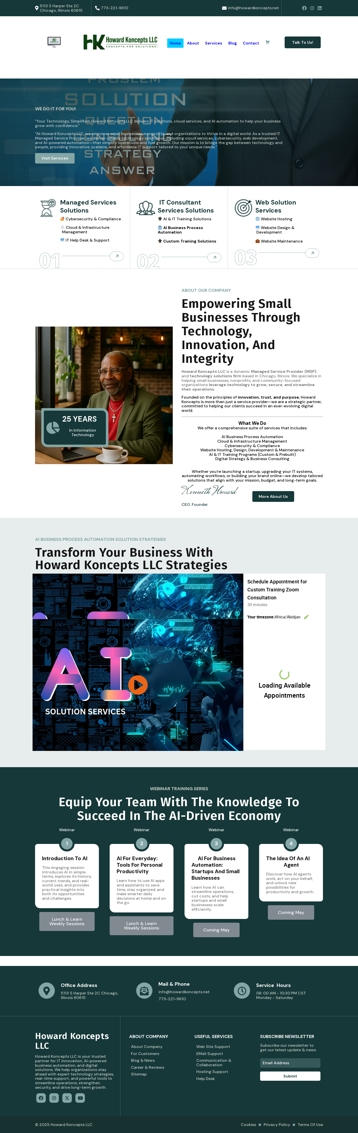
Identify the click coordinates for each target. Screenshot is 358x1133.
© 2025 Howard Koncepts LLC (63, 1124)
